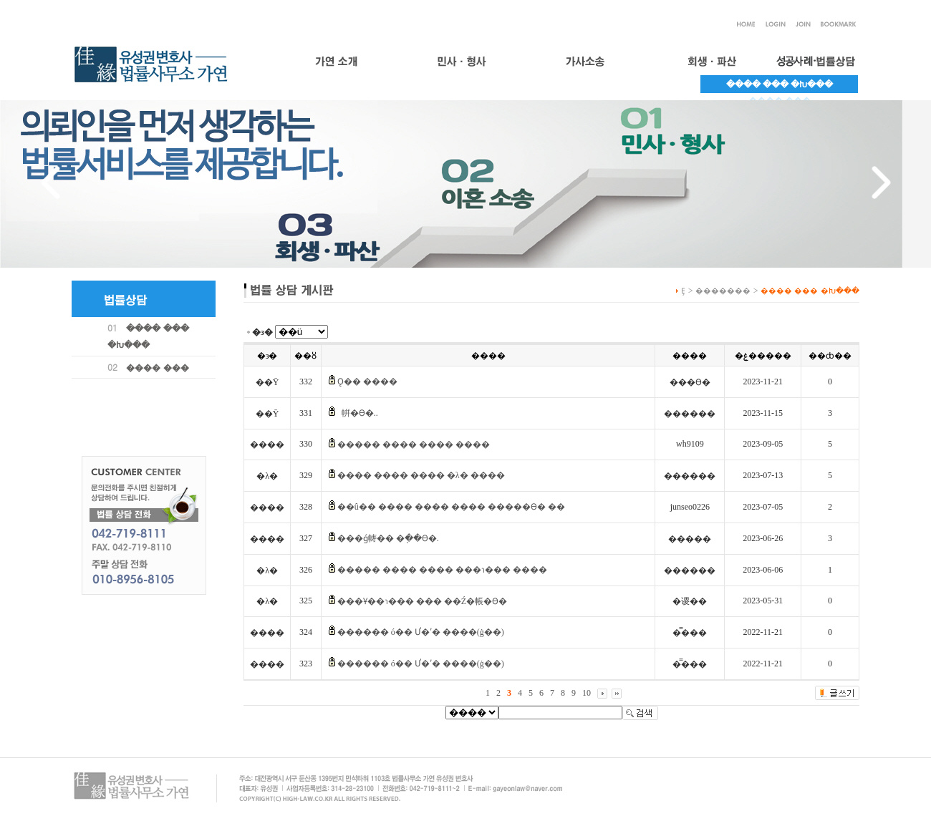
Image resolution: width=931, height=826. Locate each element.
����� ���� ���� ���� (413, 444)
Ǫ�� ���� (367, 381)
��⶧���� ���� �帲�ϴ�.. (357, 413)
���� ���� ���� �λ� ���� (421, 475)
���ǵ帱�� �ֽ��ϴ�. (388, 538)
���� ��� (157, 367)
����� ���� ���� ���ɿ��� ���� (442, 570)
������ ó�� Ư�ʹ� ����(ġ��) (420, 632)
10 (586, 693)
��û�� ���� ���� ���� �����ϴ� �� (451, 507)
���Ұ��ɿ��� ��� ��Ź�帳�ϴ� (422, 601)
